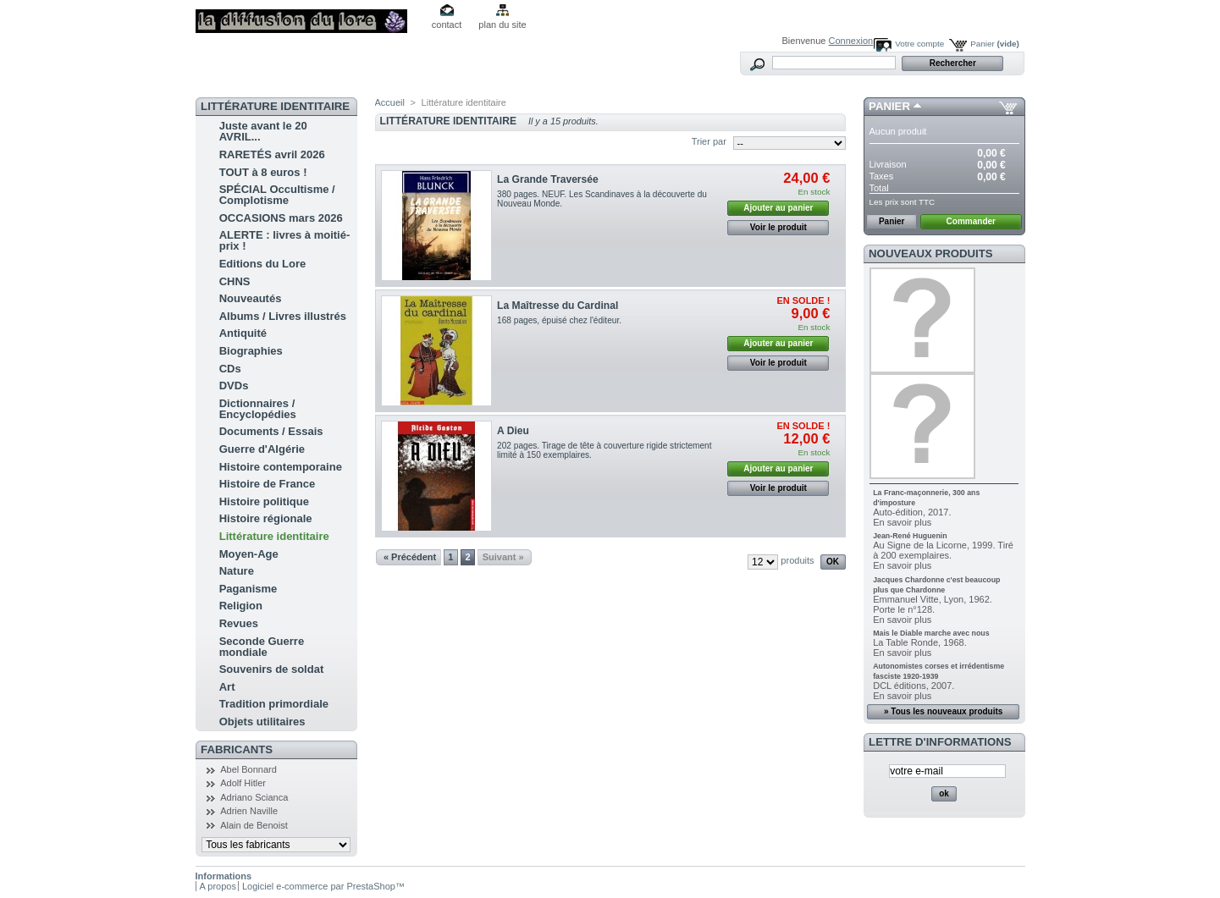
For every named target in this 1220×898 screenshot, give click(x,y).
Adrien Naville (249, 811)
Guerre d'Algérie (262, 449)
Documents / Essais (271, 431)
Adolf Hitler (243, 783)
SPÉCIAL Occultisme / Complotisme (277, 195)
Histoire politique (264, 501)
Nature (236, 571)
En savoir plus (902, 522)
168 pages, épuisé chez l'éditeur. (559, 320)
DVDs (234, 385)
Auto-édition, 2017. (912, 512)
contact (446, 24)
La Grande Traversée (548, 179)
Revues (238, 623)
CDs (230, 368)
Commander (971, 221)
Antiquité (243, 333)
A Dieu (513, 431)
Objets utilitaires (262, 721)
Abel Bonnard (248, 769)
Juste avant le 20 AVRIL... (263, 131)
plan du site (502, 24)
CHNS (235, 281)
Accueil (390, 102)
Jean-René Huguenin (910, 536)
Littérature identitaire (274, 536)
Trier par (709, 141)
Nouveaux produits (931, 253)
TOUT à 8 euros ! (263, 172)
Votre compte (919, 43)
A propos (218, 886)
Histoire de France (267, 483)
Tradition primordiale (273, 703)
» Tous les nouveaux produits (943, 711)
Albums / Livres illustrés (282, 316)
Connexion (851, 41)
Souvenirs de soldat (271, 669)
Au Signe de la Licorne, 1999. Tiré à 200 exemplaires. (943, 550)
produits (797, 560)
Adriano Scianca (254, 797)
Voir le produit (778, 227)
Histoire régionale (265, 518)
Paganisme (248, 588)
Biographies (251, 350)
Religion (240, 605)
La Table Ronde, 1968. (920, 642)
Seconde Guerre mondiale (261, 646)
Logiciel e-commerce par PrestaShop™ (323, 886)
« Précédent (410, 557)
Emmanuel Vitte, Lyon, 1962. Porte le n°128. (932, 604)
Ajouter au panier (778, 207)
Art (227, 686)
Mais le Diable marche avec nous (931, 633)
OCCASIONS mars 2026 (281, 218)
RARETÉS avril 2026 (272, 154)
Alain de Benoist (254, 825)
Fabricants (237, 749)
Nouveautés (250, 298)
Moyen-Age (249, 554)
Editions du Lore (262, 263)
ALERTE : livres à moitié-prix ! (285, 240)
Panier (994, 43)
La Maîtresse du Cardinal (557, 305)
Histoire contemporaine (280, 466)
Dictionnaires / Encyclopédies (257, 409)
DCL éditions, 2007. (913, 685)
